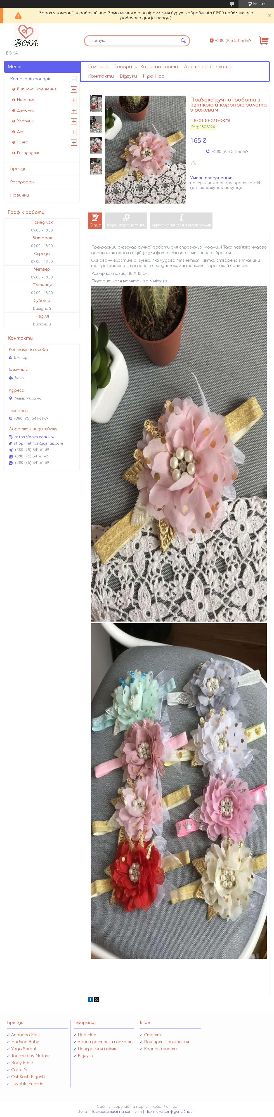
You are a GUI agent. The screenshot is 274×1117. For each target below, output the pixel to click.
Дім (20, 132)
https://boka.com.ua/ (35, 437)
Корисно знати (159, 66)
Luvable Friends (27, 1084)
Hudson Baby (25, 1042)
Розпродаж (28, 153)
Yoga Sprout (24, 1049)
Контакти (101, 76)
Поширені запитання (166, 1042)
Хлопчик (25, 121)
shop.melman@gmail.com (38, 443)
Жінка (22, 142)
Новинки (19, 195)
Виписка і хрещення (36, 89)
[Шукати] (183, 40)
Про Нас (153, 76)
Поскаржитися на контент (116, 1112)
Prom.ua (170, 1107)
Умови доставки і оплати (105, 1042)
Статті (153, 1035)
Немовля (25, 100)
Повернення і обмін (97, 1049)
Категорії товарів (30, 79)
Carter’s (19, 1070)
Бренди (18, 168)
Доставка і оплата (208, 66)
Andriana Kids (25, 1035)
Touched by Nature (30, 1056)
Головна (98, 66)
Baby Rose (22, 1063)
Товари (123, 66)
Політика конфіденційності (170, 1112)
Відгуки (128, 76)
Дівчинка (25, 110)
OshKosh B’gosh (28, 1077)
